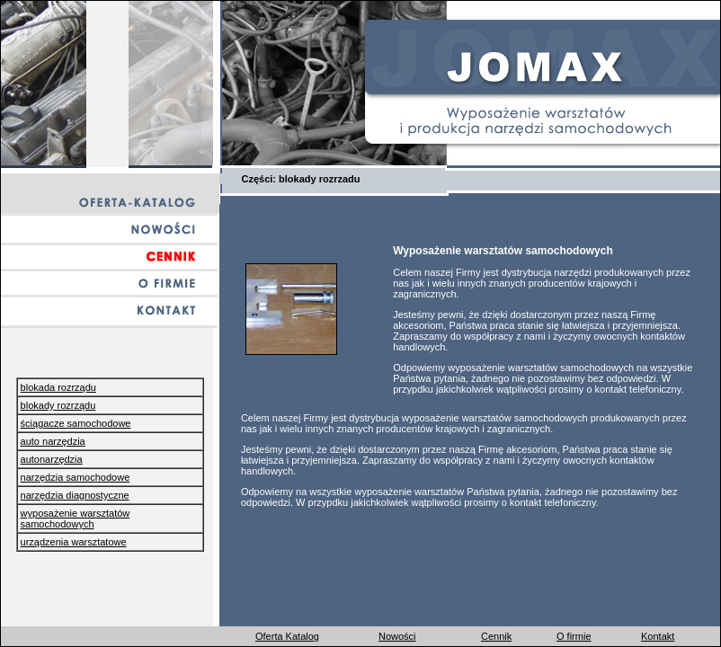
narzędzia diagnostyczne (75, 495)
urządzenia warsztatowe (74, 541)
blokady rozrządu (58, 405)
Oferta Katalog (287, 636)
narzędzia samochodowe (75, 477)
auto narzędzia (53, 441)
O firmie (574, 636)
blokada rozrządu (58, 387)
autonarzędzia (52, 459)
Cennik (496, 636)
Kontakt (657, 636)
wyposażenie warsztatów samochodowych (75, 518)
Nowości (397, 636)
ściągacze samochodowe (76, 423)
